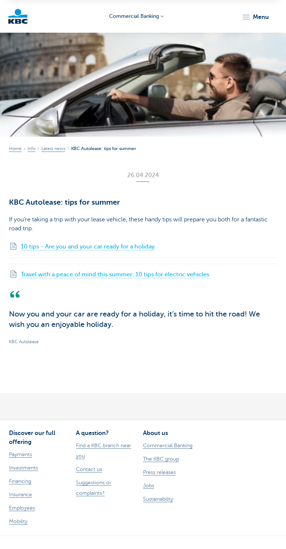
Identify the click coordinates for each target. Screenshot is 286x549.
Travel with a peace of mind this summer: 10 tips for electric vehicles (115, 274)
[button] (255, 17)
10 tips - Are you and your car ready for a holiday (88, 246)
